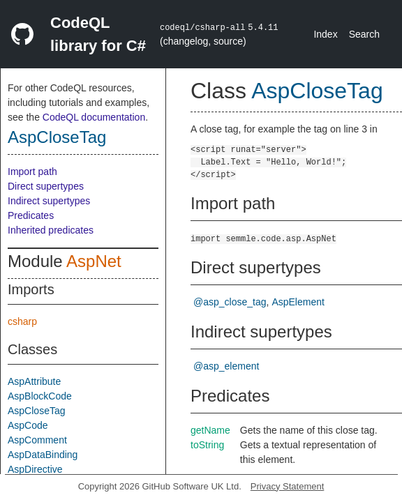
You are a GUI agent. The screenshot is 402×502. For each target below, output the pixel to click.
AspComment (37, 440)
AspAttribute (34, 381)
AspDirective (35, 469)
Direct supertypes (46, 186)
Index (325, 34)
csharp (22, 321)
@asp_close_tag (230, 301)
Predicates (31, 215)
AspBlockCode (40, 396)
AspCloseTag (57, 137)
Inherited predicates (51, 230)
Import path (32, 171)
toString (207, 444)
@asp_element (226, 366)
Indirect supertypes (49, 200)
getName (210, 430)
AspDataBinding (42, 454)
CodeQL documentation (94, 117)
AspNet (93, 261)
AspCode (28, 425)
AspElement (297, 301)
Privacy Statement (288, 486)
